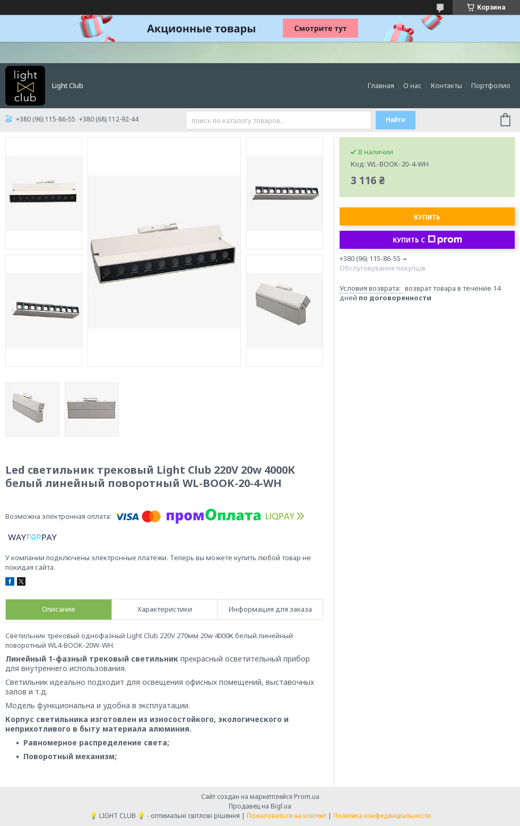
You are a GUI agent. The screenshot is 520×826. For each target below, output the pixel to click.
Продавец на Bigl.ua (260, 806)
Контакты (446, 85)
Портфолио (490, 85)
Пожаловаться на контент (286, 815)
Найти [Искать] (395, 120)
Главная (381, 85)
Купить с (427, 240)
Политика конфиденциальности (382, 815)
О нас (412, 85)
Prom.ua (306, 796)
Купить (427, 217)
